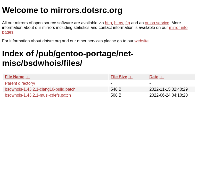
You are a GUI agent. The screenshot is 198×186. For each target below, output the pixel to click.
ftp (127, 23)
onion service (157, 23)
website (141, 41)
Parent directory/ (20, 83)
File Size (119, 77)
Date (153, 77)
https (118, 23)
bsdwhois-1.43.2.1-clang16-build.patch (40, 89)
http (108, 23)
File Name (14, 77)
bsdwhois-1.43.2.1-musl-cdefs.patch (38, 95)
